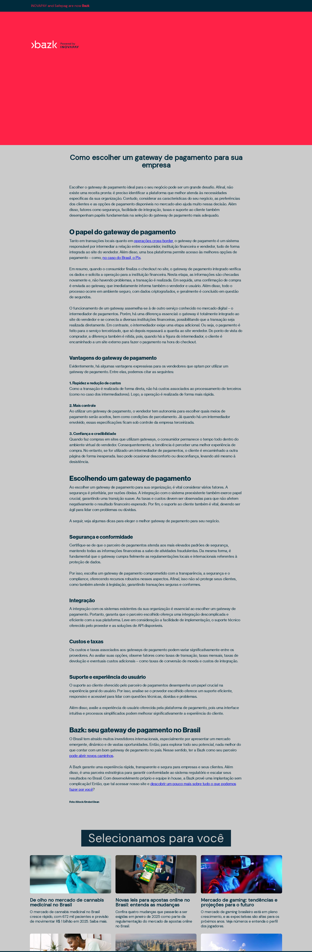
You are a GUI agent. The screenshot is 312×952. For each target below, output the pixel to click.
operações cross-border (153, 240)
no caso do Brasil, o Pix (121, 257)
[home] (57, 44)
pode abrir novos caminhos (91, 755)
